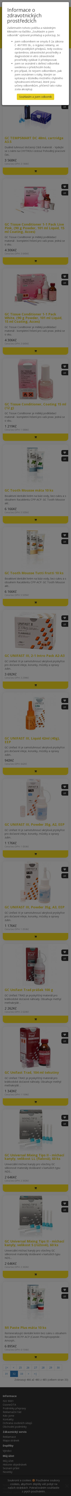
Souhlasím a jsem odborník (35, 96)
